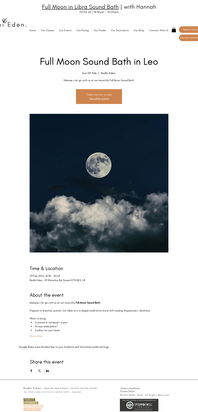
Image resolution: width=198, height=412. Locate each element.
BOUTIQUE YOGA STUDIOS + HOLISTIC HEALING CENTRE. (71, 388)
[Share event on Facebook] (31, 370)
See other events (99, 98)
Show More (36, 336)
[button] (174, 29)
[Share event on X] (39, 370)
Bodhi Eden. (33, 388)
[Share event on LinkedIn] (47, 370)
